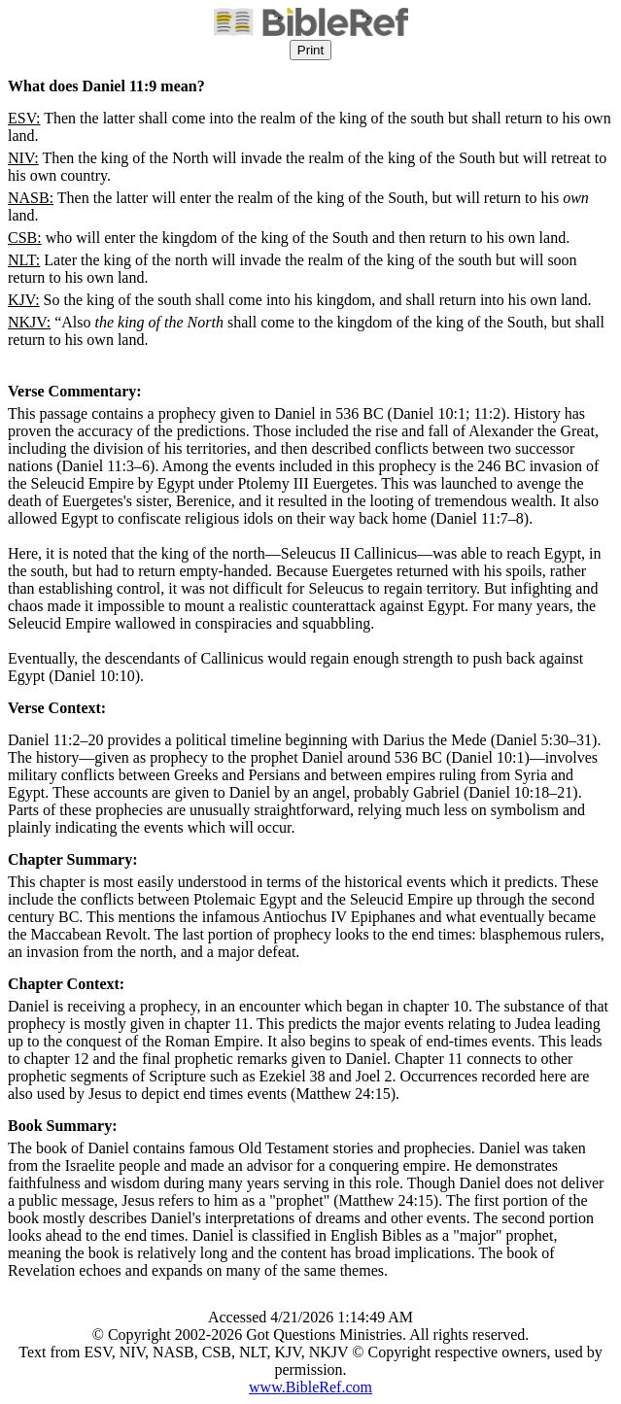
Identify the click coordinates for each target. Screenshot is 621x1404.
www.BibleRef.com (310, 1387)
